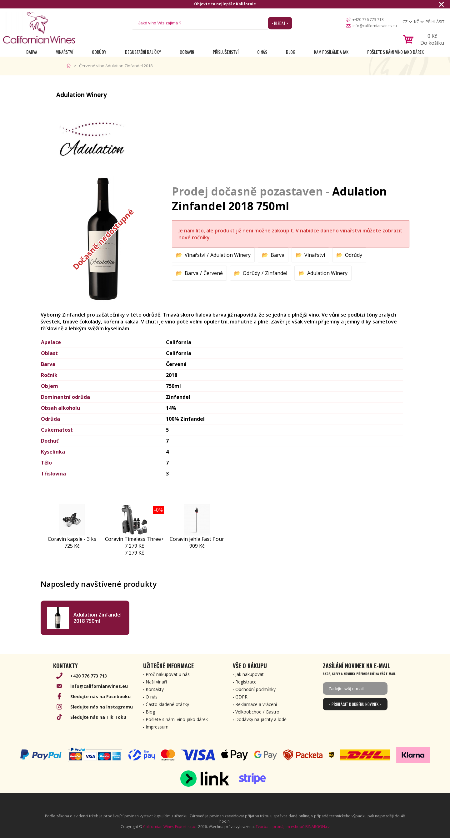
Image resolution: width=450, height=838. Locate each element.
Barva (31, 51)
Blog (290, 51)
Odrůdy (99, 51)
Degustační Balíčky (143, 51)
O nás (262, 51)
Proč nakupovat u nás (168, 674)
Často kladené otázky (167, 704)
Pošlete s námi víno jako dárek (395, 51)
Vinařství (64, 51)
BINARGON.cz (317, 826)
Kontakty (155, 689)
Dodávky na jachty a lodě (261, 719)
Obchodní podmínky (255, 689)
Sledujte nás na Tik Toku (98, 717)
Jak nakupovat (249, 674)
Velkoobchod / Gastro (257, 712)
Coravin (187, 51)
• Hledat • (280, 23)
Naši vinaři (156, 682)
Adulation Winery (230, 254)
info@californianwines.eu (374, 25)
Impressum (157, 727)
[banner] (39, 28)
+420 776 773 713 (368, 19)
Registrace (246, 682)
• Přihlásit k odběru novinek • (355, 704)
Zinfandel (276, 273)
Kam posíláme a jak (331, 51)
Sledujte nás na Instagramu (101, 707)
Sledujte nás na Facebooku (100, 696)
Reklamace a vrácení (256, 704)
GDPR (241, 697)
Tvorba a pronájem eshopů (280, 826)
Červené (213, 273)
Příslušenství (225, 51)
